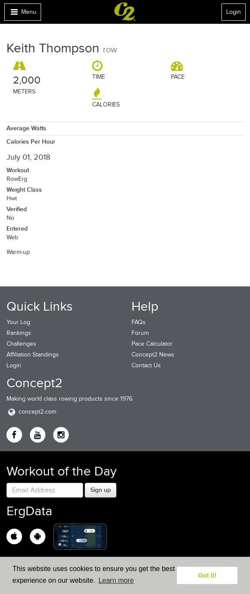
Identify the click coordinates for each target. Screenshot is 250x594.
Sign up (100, 489)
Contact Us (146, 365)
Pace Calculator (152, 343)
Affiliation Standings (32, 354)
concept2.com (31, 411)
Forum (140, 333)
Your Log (18, 322)
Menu (22, 14)
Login (233, 12)
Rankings (18, 333)
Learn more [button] (116, 580)
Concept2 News (152, 354)
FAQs (138, 322)
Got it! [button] (207, 575)
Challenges (21, 343)
